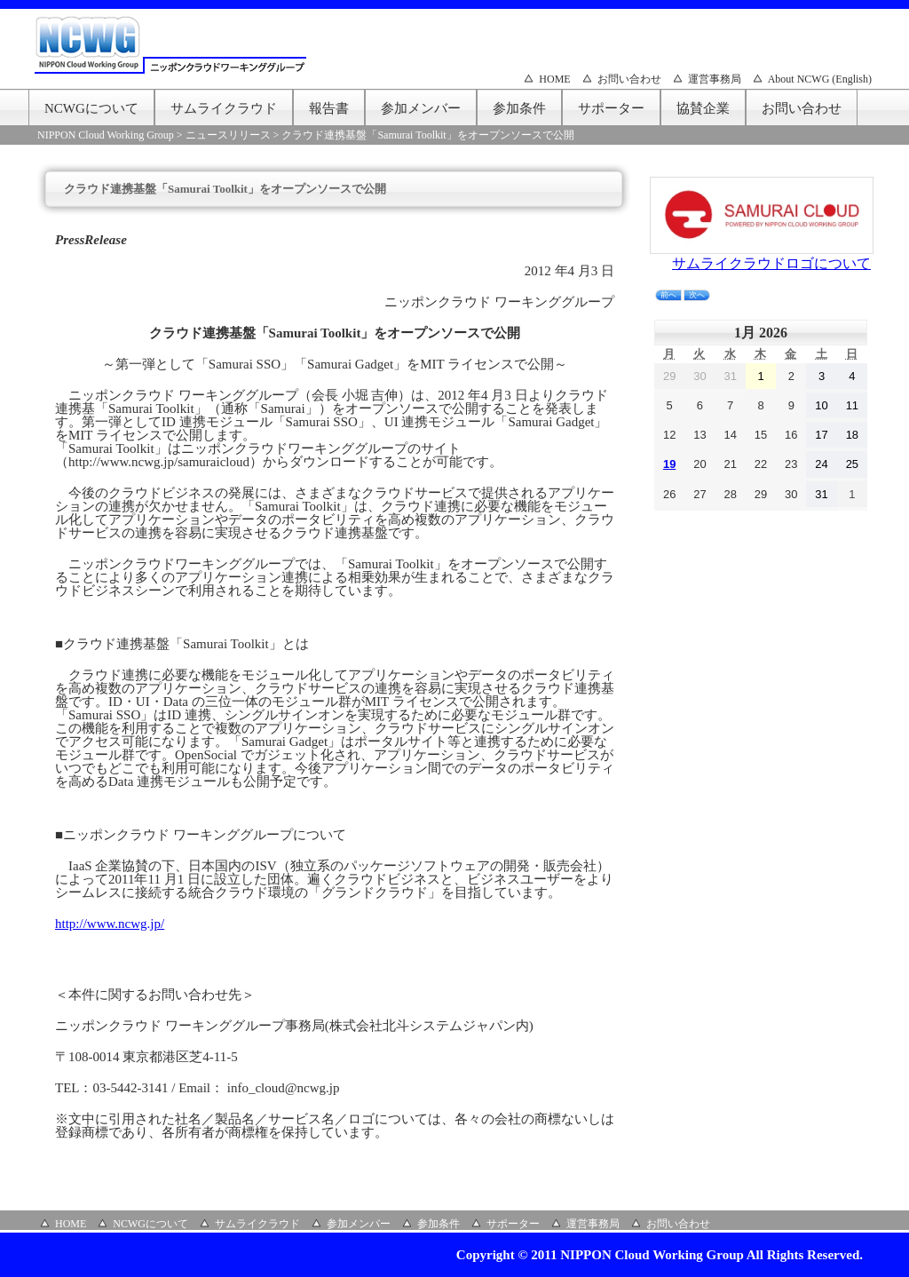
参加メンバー (421, 108)
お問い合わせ (629, 79)
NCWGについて (91, 108)
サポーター (611, 108)
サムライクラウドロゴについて (771, 263)
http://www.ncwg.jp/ (109, 923)
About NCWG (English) (820, 79)
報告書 (329, 108)
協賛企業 (703, 108)
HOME (554, 79)
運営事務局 (714, 79)
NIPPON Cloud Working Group (105, 135)
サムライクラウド (223, 108)
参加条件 (519, 108)
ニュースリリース (228, 135)
